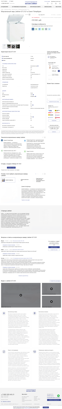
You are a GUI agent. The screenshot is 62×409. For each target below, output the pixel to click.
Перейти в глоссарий (25, 198)
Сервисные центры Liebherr (27, 400)
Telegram (11, 1)
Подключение (24, 397)
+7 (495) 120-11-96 (54, 126)
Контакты (35, 400)
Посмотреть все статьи (54, 100)
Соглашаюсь (46, 407)
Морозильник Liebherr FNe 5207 (18, 247)
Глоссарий (36, 396)
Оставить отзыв (5, 165)
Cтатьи (23, 401)
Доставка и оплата (25, 396)
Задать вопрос (54, 245)
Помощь (35, 397)
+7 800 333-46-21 (5, 3)
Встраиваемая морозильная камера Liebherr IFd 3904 (22, 256)
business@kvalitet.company (53, 397)
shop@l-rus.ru (50, 395)
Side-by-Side (58, 6)
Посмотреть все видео (55, 277)
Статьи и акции (47, 1)
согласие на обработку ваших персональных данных (21, 407)
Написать (54, 130)
